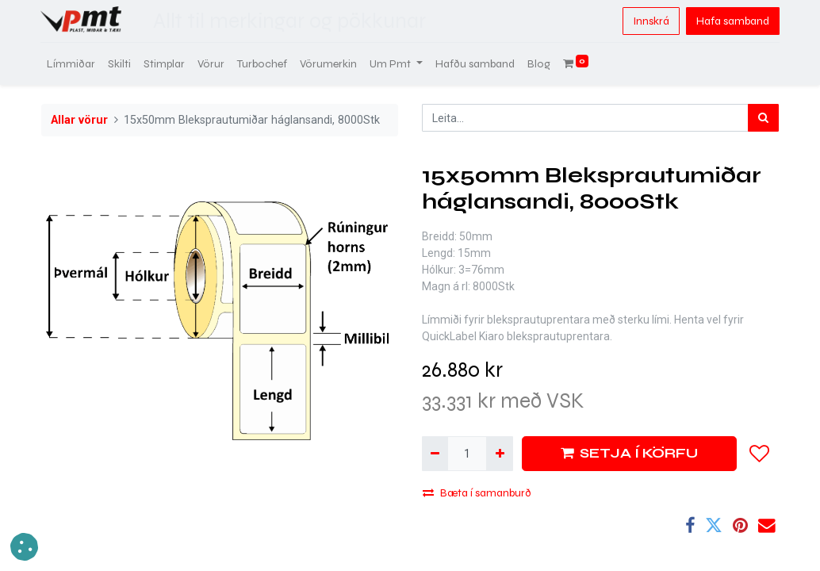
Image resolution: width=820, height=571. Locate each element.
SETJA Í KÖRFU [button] (629, 453)
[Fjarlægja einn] (435, 453)
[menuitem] (71, 64)
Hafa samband (731, 21)
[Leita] (763, 118)
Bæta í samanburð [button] (477, 493)
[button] (760, 453)
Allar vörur (79, 120)
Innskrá (650, 21)
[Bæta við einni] (499, 453)
